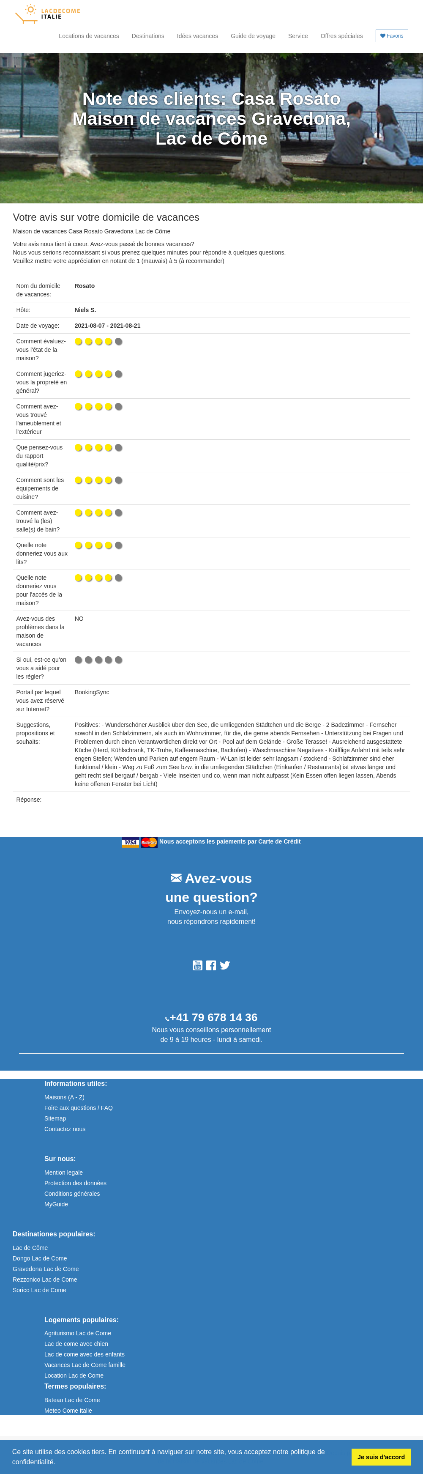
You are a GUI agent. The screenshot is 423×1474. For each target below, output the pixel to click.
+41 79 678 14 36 (213, 1017)
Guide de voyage (253, 36)
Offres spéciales (342, 36)
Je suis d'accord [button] (381, 1457)
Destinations (148, 36)
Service (298, 36)
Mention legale (63, 1172)
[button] (58, 1463)
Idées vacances (197, 36)
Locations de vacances (89, 36)
